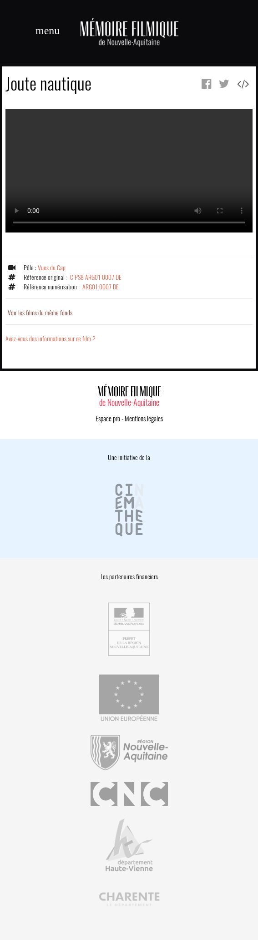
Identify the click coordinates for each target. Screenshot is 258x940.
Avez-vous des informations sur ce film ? (50, 338)
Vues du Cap (52, 267)
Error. (129, 170)
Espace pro (108, 418)
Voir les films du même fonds (40, 312)
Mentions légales (144, 418)
